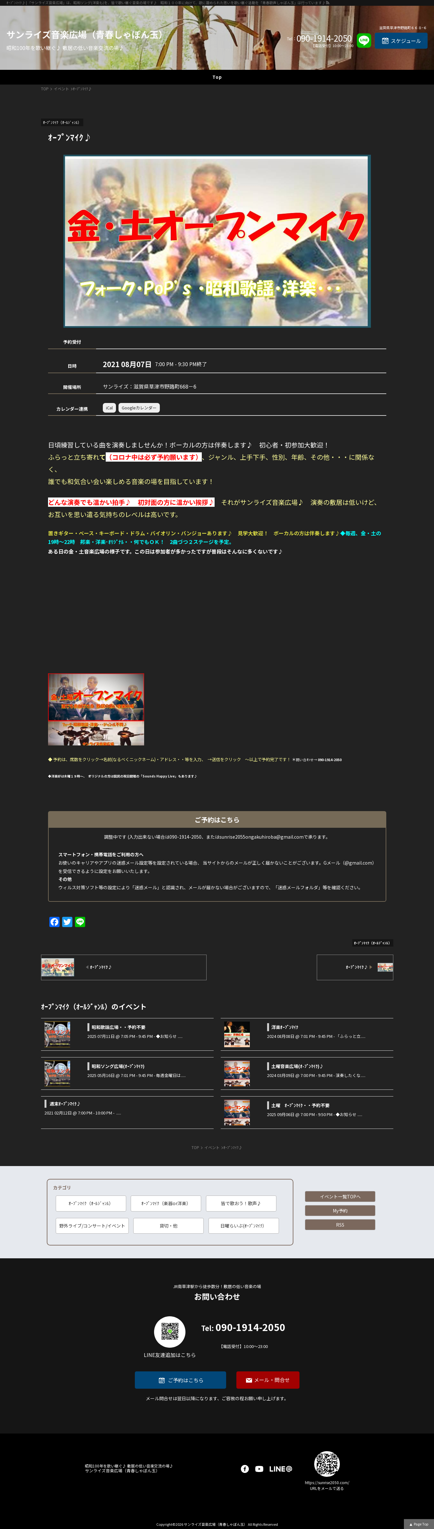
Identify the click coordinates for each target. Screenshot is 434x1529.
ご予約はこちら (186, 1380)
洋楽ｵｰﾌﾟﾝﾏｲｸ (284, 1027)
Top (217, 77)
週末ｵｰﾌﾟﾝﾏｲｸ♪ (65, 1103)
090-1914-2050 (324, 38)
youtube (259, 1469)
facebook (245, 1469)
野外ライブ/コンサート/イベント (92, 1225)
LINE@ (281, 1469)
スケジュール (406, 41)
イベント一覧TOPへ (340, 1196)
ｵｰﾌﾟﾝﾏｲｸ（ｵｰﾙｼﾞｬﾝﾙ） (91, 1203)
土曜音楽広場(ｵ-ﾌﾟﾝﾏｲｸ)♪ (297, 1066)
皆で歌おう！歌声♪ (241, 1203)
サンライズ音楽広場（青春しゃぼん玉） (87, 34)
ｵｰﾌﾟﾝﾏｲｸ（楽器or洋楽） (166, 1203)
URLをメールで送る (327, 1488)
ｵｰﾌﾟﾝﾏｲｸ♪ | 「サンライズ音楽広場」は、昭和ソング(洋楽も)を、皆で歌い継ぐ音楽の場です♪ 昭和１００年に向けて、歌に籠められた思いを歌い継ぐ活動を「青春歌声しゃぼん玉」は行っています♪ (165, 2)
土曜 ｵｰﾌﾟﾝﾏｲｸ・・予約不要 (300, 1105)
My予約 (340, 1210)
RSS (340, 1224)
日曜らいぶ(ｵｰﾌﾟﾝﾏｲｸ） (243, 1225)
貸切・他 (168, 1225)
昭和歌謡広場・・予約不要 (118, 1027)
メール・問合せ (272, 1380)
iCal (109, 408)
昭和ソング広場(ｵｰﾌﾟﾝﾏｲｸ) (118, 1066)
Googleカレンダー (139, 408)
